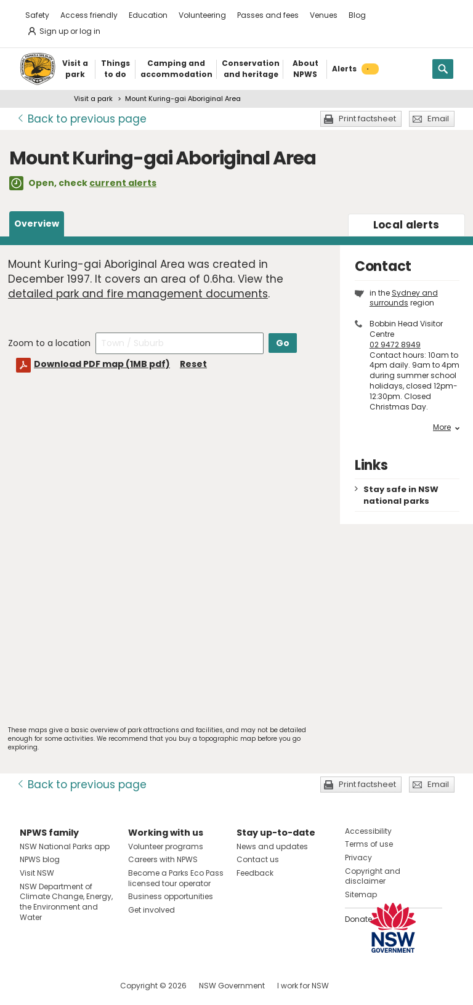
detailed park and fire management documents (138, 293)
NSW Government (232, 985)
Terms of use (369, 844)
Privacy (358, 857)
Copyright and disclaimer (372, 876)
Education (148, 15)
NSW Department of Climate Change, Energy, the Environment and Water (66, 901)
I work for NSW (303, 985)
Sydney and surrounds (404, 298)
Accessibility (368, 831)
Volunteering (202, 15)
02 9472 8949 (395, 344)
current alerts (122, 183)
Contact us (257, 859)
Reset (193, 364)
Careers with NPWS (163, 859)
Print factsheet (367, 118)
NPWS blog (40, 859)
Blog (357, 15)
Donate (358, 919)
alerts (406, 224)
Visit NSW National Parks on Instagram (57, 985)
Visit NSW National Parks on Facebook (31, 985)
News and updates (272, 846)
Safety (37, 15)
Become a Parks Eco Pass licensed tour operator (176, 878)
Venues (324, 15)
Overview (36, 223)
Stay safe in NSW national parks (401, 495)
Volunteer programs (165, 846)
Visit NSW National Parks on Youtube (84, 985)
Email (438, 118)
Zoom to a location (49, 343)
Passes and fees (268, 15)
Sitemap (361, 894)
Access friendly (89, 15)
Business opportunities (170, 896)
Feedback (254, 873)
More (446, 427)
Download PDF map (102, 364)
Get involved (151, 910)
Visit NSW (37, 873)
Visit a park (93, 98)
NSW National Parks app (65, 846)
